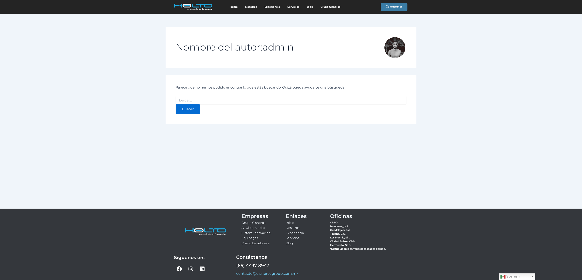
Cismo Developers (255, 243)
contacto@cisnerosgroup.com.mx (267, 273)
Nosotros (251, 6)
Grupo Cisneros (330, 6)
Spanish (510, 276)
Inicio (234, 6)
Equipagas (249, 238)
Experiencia (272, 6)
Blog (310, 6)
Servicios (293, 6)
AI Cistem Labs (253, 228)
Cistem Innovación (256, 233)
